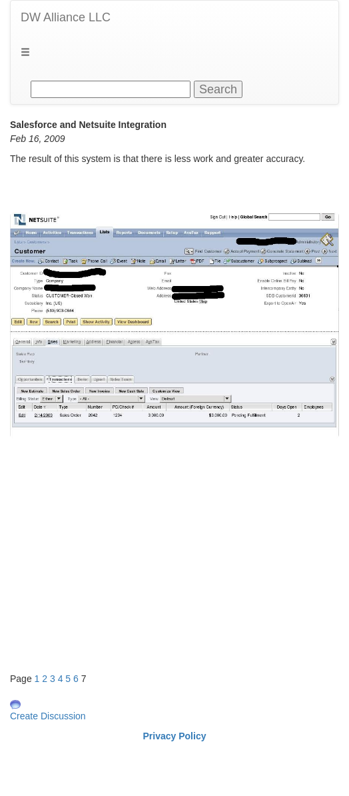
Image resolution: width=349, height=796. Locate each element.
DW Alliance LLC (66, 17)
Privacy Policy (174, 736)
